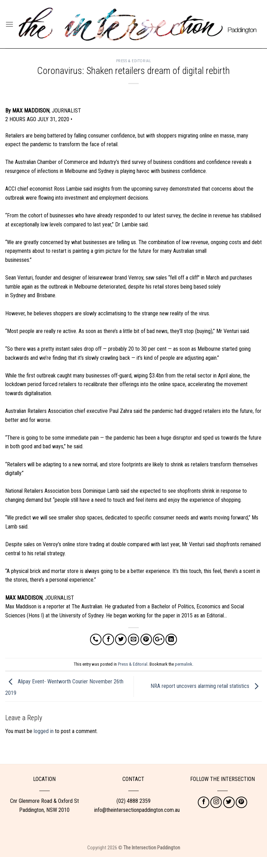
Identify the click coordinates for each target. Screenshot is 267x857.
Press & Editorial (133, 61)
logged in (44, 731)
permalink (183, 664)
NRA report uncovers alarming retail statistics (206, 686)
